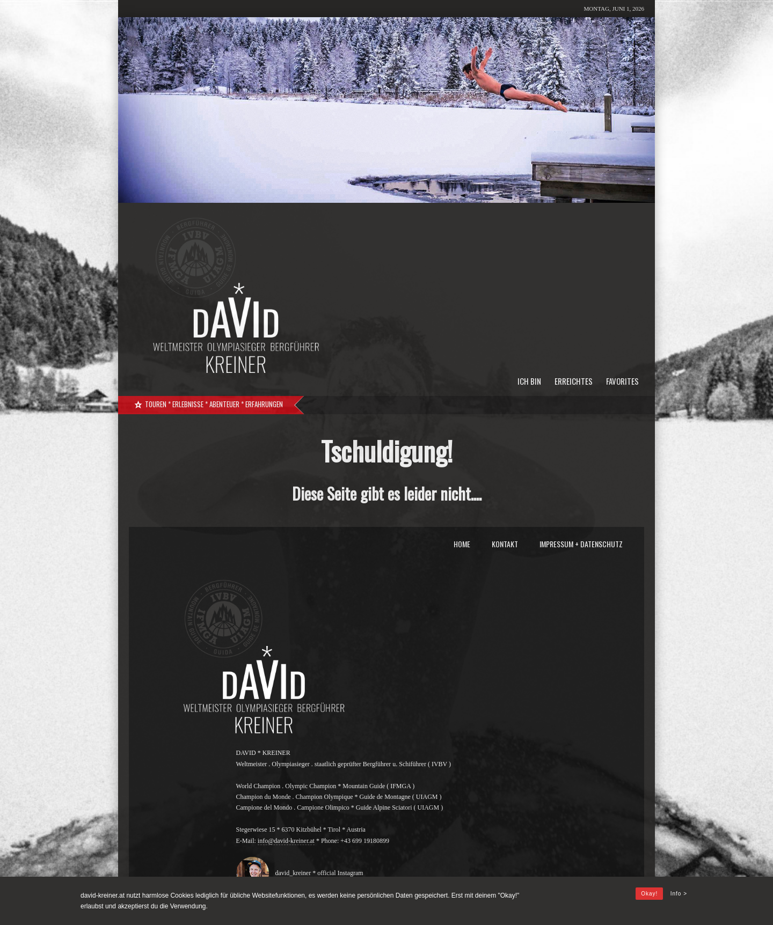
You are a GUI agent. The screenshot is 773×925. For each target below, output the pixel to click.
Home (462, 543)
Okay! (649, 894)
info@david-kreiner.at (286, 841)
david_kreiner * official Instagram (317, 873)
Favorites (622, 381)
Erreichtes (574, 381)
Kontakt (505, 543)
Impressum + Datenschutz (581, 543)
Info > (678, 894)
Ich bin (529, 381)
